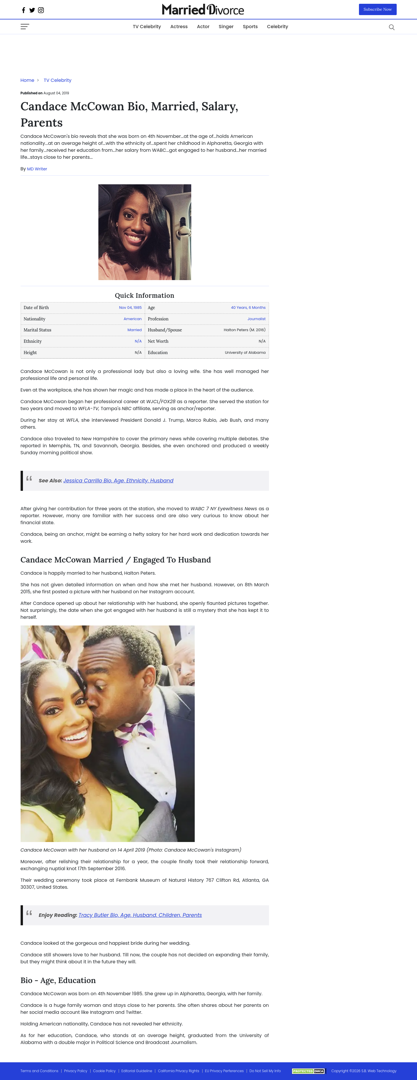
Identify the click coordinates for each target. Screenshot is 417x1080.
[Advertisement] (67, 45)
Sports (250, 26)
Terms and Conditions (40, 1070)
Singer (226, 26)
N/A (138, 341)
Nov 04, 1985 (130, 307)
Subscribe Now (378, 9)
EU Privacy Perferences (224, 1070)
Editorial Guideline (137, 1070)
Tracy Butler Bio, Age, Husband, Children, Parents (140, 915)
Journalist (257, 318)
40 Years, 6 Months (248, 307)
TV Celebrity (147, 26)
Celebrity (277, 26)
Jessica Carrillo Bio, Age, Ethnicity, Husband (118, 480)
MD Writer (37, 169)
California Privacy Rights (178, 1070)
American (133, 318)
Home (28, 80)
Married (135, 329)
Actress (179, 26)
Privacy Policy (75, 1070)
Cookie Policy (104, 1070)
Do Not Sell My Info (265, 1070)
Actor (203, 26)
